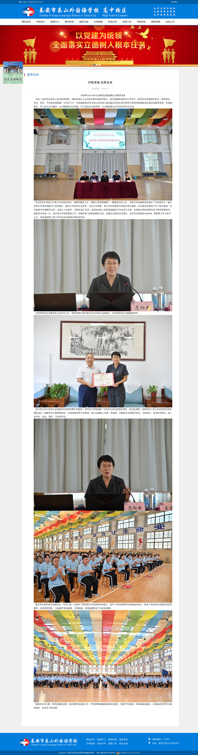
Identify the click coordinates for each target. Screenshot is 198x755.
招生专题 (123, 743)
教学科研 (69, 22)
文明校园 (98, 22)
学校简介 (40, 22)
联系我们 (174, 2)
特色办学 (112, 22)
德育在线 (83, 22)
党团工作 (127, 22)
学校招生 (141, 22)
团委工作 (112, 743)
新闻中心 (55, 22)
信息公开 (170, 22)
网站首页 (26, 22)
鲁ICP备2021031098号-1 (106, 753)
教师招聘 (155, 22)
